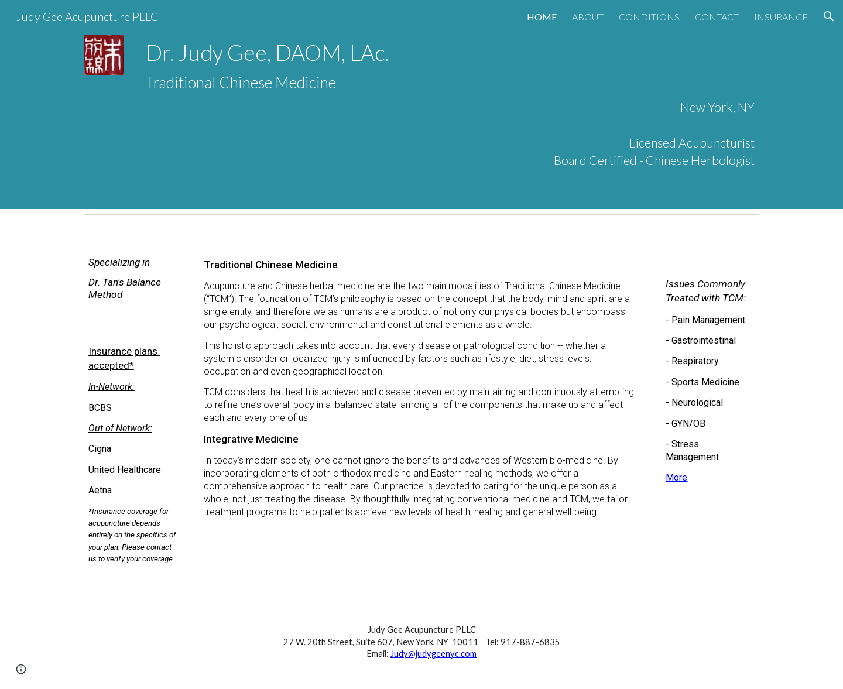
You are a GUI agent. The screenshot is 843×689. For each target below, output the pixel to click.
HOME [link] (542, 16)
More (676, 477)
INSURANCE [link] (781, 16)
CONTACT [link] (717, 16)
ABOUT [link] (588, 16)
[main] (450, 104)
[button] (829, 16)
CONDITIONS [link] (649, 16)
